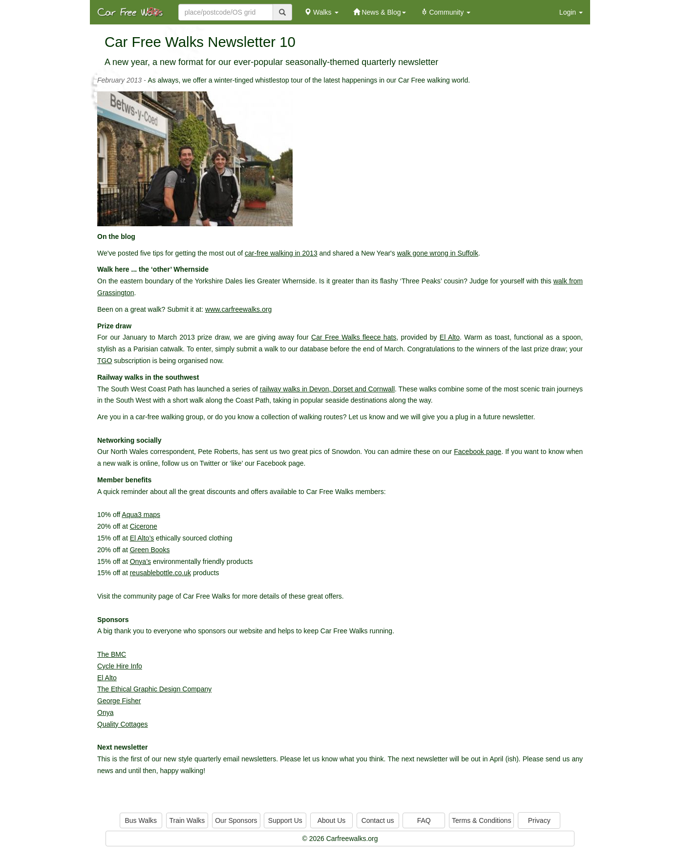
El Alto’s (142, 538)
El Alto (450, 337)
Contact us (377, 820)
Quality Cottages (122, 724)
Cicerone (143, 526)
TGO (104, 361)
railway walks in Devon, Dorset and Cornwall (327, 389)
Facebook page (477, 451)
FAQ (424, 820)
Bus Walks (141, 820)
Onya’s (140, 561)
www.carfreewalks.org (238, 309)
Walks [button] (321, 12)
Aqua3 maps (141, 514)
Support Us (285, 820)
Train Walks (187, 820)
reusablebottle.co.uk (160, 573)
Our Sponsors (236, 820)
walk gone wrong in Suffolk (437, 253)
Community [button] (446, 12)
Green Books (150, 550)
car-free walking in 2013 (281, 253)
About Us (332, 820)
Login (571, 12)
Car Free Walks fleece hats (353, 337)
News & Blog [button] (379, 12)
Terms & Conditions (481, 820)
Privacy (539, 820)
